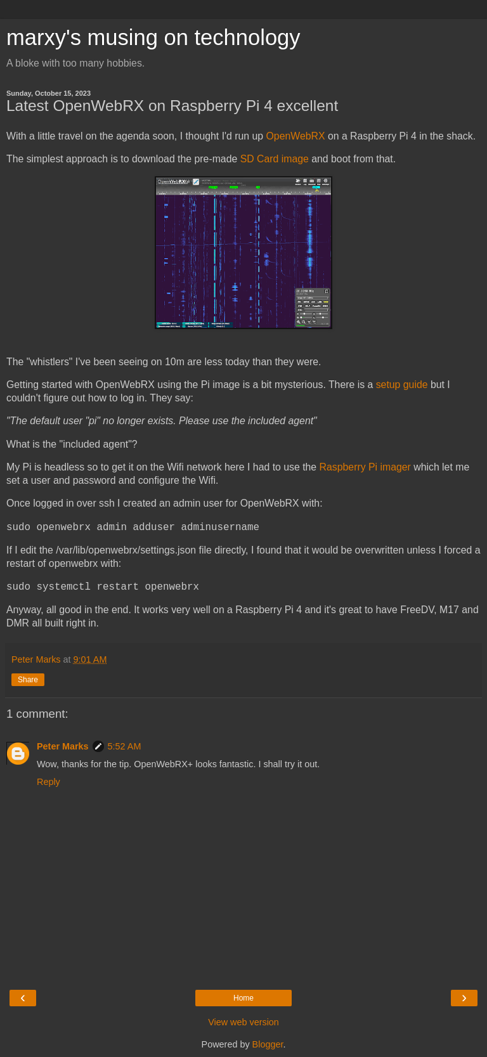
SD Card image (274, 158)
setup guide (402, 384)
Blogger (267, 1044)
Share (28, 679)
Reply (48, 782)
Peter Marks (63, 746)
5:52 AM (124, 746)
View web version (243, 1022)
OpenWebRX (295, 136)
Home (243, 998)
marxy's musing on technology (153, 37)
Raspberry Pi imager (365, 467)
